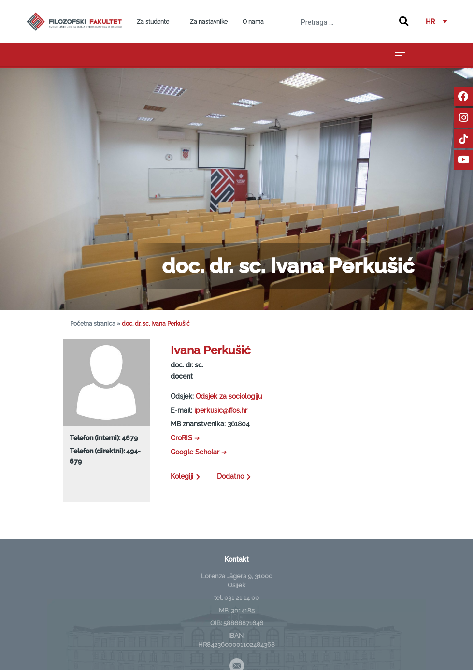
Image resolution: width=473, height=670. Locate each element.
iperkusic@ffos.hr (220, 410)
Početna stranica (92, 323)
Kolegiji (186, 476)
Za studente (153, 21)
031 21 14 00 (241, 597)
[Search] (403, 21)
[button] (436, 21)
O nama (253, 21)
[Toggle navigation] (400, 55)
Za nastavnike (209, 21)
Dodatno (235, 476)
